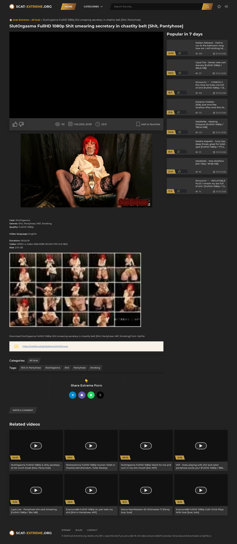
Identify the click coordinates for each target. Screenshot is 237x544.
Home (68, 6)
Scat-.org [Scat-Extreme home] (34, 7)
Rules (79, 530)
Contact (92, 530)
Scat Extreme (21, 19)
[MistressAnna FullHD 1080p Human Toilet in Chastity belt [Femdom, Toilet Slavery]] (91, 450)
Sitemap (66, 530)
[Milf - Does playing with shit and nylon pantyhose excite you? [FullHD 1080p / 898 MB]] (201, 450)
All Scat (35, 19)
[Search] (207, 6)
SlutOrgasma (52, 367)
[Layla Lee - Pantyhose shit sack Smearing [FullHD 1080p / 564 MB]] (36, 494)
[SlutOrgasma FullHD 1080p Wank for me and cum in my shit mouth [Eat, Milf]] (146, 450)
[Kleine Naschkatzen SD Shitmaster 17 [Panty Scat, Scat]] (146, 494)
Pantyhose (80, 367)
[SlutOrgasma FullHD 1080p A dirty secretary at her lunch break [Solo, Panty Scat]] (36, 450)
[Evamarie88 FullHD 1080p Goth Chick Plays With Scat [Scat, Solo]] (201, 494)
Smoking (95, 367)
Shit (67, 367)
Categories (91, 6)
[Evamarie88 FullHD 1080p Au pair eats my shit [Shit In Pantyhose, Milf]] (91, 494)
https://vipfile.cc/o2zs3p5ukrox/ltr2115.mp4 (45, 346)
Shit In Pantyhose (31, 367)
